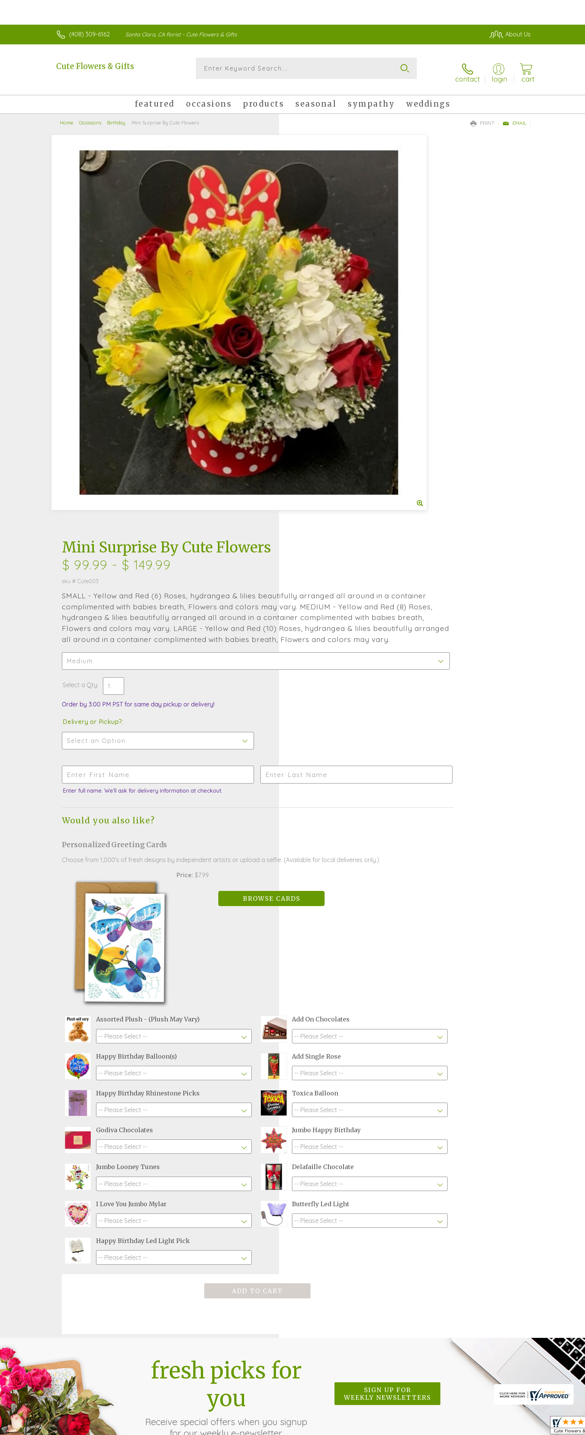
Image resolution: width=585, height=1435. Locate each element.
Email (515, 116)
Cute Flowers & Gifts (95, 66)
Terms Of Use (364, 1427)
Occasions (90, 116)
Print (482, 116)
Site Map (510, 1427)
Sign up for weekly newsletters (387, 1191)
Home (66, 116)
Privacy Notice (409, 1427)
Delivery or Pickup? (323, 342)
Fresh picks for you (226, 1196)
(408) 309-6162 (89, 34)
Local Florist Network (463, 1427)
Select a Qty (310, 305)
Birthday (116, 116)
